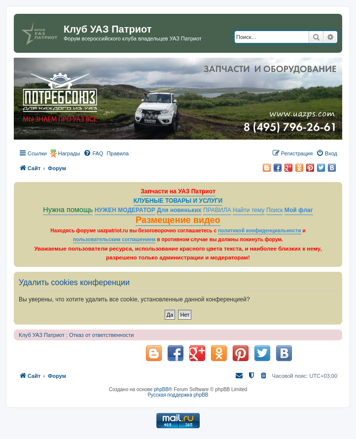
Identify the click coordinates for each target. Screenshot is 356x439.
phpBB (161, 389)
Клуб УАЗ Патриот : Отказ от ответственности (76, 335)
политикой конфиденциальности (259, 230)
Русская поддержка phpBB (177, 395)
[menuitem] (93, 153)
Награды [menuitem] (69, 153)
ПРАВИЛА (217, 210)
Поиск (274, 210)
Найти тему (249, 210)
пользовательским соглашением (114, 239)
